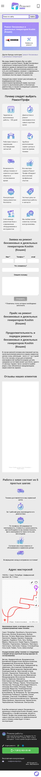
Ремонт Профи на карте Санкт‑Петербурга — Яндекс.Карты (20, 471)
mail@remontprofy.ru (14, 764)
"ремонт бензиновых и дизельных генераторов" (20, 56)
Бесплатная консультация (13, 762)
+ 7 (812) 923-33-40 (22, 754)
